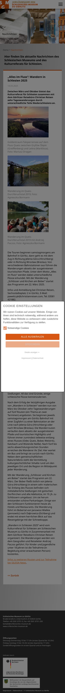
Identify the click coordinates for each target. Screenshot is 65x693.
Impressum (26, 358)
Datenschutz (38, 358)
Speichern (32, 344)
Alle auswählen (32, 337)
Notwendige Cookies (16, 328)
